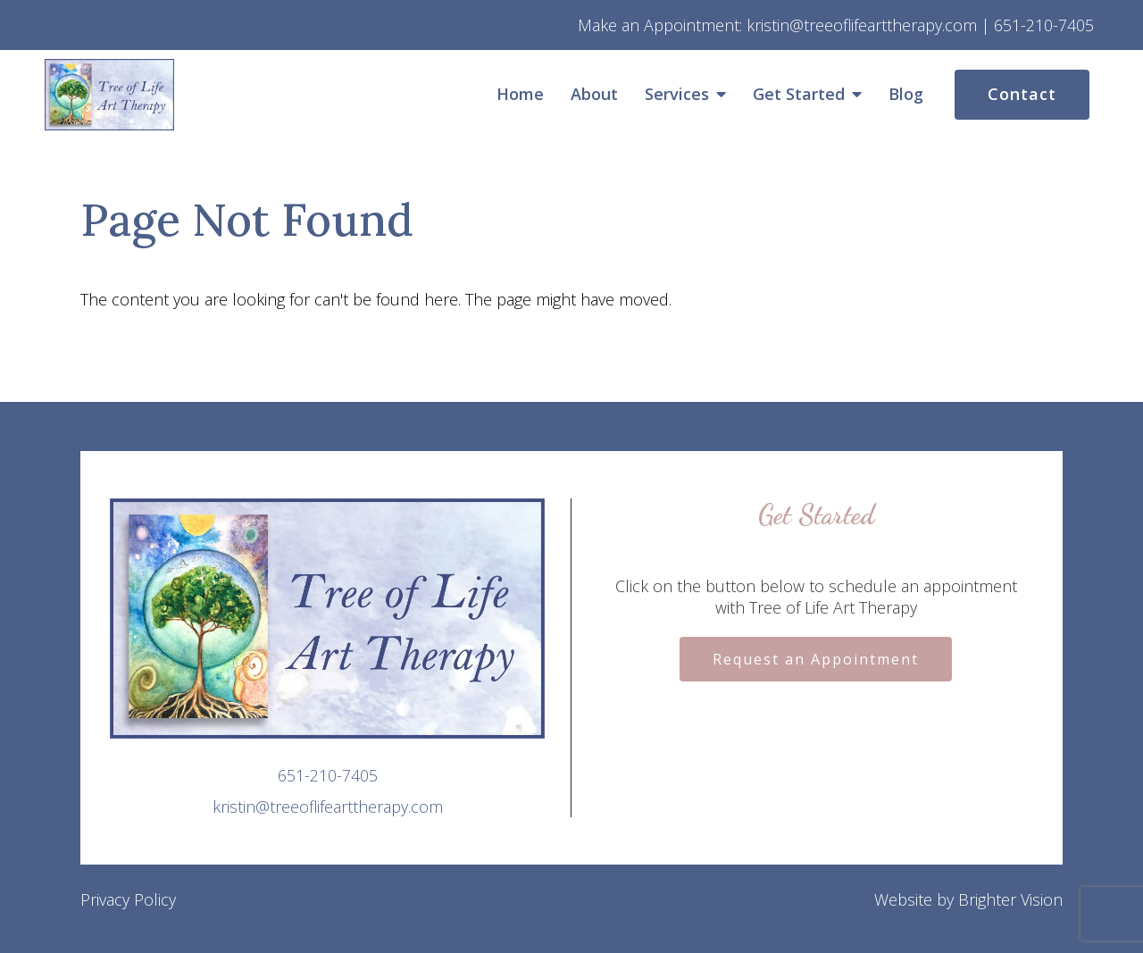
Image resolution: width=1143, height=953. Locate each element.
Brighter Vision (1010, 899)
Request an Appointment (816, 659)
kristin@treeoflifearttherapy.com (328, 806)
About (594, 94)
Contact (1022, 93)
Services (677, 94)
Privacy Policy (128, 899)
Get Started (799, 94)
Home (520, 94)
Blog (906, 94)
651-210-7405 (328, 775)
